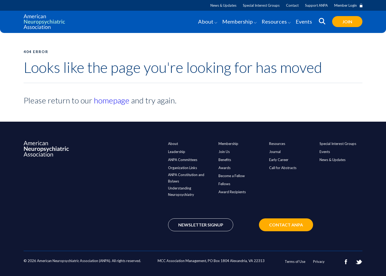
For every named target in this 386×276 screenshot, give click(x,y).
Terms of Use (295, 261)
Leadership (176, 152)
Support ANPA (316, 5)
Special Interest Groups (261, 5)
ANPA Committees (182, 160)
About (205, 21)
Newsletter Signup (200, 224)
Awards (224, 168)
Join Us (224, 152)
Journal (275, 152)
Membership (237, 21)
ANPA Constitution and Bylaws (186, 178)
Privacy (319, 261)
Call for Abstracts (282, 168)
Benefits (224, 160)
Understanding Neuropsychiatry (181, 191)
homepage (111, 100)
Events (304, 21)
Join (347, 21)
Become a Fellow (231, 176)
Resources (274, 21)
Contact (292, 5)
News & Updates (223, 5)
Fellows (224, 184)
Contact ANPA (286, 224)
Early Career (278, 160)
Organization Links (182, 168)
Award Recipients (232, 192)
